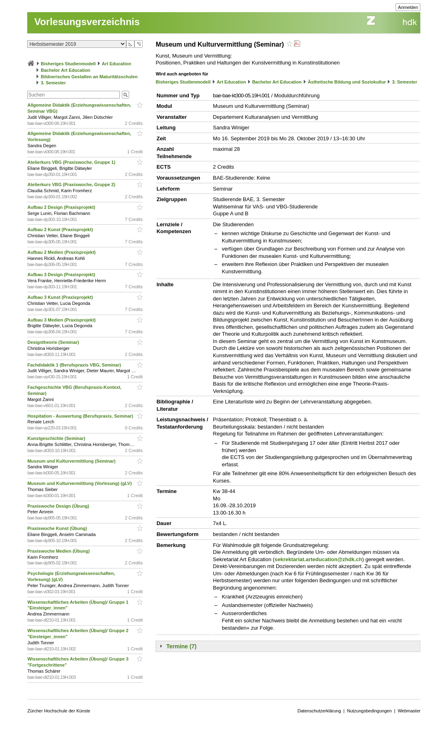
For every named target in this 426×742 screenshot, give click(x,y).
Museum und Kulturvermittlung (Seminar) (72, 461)
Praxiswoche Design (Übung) (58, 506)
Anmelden (408, 7)
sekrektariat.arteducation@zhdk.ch (318, 559)
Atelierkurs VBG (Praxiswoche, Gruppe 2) (71, 184)
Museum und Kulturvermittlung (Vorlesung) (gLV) (80, 483)
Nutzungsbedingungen (369, 710)
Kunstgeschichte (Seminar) (56, 438)
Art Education (116, 63)
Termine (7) (181, 646)
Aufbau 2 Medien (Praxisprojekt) (62, 252)
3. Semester (53, 82)
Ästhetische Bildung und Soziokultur (347, 81)
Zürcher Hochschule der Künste (58, 710)
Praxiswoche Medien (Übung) (59, 551)
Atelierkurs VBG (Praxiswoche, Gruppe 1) (71, 162)
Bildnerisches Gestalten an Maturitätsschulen (89, 76)
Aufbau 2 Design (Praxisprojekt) (61, 207)
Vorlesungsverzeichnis (87, 21)
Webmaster (409, 710)
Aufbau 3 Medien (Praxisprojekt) (62, 319)
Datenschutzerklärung (319, 710)
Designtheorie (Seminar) (53, 342)
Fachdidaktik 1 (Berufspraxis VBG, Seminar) (74, 364)
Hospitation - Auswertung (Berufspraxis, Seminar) (80, 416)
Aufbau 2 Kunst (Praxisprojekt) (60, 229)
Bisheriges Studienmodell (68, 63)
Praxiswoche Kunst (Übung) (57, 528)
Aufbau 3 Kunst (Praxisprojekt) (60, 297)
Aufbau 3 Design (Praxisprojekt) (61, 274)
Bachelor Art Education (66, 70)
